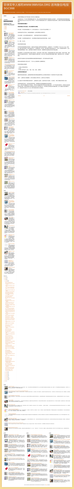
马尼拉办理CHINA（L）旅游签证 (9, 316)
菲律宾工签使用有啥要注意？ (8, 364)
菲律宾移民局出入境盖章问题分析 (12, 418)
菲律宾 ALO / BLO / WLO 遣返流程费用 (11, 85)
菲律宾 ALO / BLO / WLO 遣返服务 (9, 347)
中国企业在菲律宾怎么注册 (11, 404)
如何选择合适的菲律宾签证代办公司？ (10, 346)
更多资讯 (5, 28)
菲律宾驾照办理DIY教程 (8, 299)
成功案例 (5, 27)
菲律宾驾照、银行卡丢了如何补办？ (9, 303)
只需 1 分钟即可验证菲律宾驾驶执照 (9, 308)
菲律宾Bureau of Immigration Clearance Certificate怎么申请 (11, 261)
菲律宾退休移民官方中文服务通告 (9, 317)
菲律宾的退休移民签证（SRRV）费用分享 (11, 33)
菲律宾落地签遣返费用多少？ (8, 351)
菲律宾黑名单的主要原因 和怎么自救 (12, 439)
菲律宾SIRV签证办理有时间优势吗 (9, 368)
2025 (5, 279)
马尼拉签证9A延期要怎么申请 (9, 370)
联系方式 (5, 29)
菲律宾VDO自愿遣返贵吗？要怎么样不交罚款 (11, 92)
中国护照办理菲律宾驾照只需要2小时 (9, 309)
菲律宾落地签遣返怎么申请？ (8, 352)
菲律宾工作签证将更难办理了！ (9, 335)
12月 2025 (6, 379)
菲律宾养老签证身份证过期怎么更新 (9, 367)
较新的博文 (19, 95)
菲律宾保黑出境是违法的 (8, 360)
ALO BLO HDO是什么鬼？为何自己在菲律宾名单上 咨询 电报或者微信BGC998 (11, 135)
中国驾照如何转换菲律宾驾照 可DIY (9, 302)
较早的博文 (68, 95)
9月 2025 (6, 376)
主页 (44, 95)
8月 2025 (6, 375)
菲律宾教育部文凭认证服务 (8, 359)
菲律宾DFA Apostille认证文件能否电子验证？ (11, 158)
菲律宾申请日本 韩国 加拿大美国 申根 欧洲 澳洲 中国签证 (10, 361)
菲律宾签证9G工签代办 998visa (9, 336)
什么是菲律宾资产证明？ (11, 192)
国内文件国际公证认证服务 (8, 358)
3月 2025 (6, 281)
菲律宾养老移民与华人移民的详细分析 (10, 318)
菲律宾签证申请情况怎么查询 (8, 342)
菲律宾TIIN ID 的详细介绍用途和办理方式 (9, 64)
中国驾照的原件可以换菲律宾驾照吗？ (10, 291)
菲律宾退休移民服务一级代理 (8, 369)
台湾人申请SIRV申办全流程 (8, 363)
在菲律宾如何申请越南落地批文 (12, 413)
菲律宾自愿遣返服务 (7, 350)
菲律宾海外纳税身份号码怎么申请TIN (11, 57)
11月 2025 (6, 378)
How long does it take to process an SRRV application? (11, 71)
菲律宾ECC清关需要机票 (11, 462)
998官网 (5, 26)
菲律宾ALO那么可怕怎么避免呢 (12, 444)
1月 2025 (6, 280)
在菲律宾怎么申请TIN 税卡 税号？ (35, 477)
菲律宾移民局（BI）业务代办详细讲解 (10, 341)
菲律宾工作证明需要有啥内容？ (9, 282)
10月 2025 (6, 377)
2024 (5, 278)
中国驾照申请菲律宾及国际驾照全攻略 (10, 310)
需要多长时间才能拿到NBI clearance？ (13, 427)
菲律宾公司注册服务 (10, 217)
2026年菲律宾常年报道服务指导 (9, 295)
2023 (5, 277)
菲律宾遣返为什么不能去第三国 (12, 476)
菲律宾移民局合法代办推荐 (8, 345)
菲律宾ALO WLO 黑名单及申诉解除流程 (11, 235)
